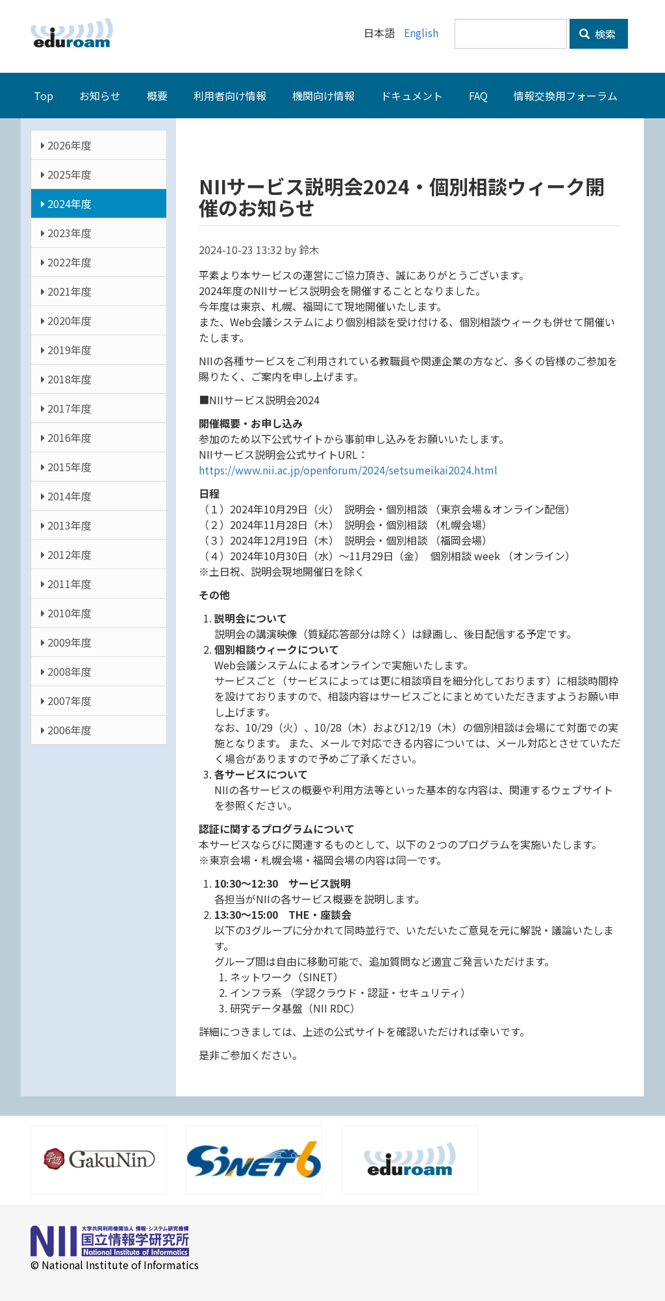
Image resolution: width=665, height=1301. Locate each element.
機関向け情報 (323, 95)
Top (43, 95)
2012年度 (66, 554)
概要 (157, 95)
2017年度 (66, 408)
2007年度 (66, 700)
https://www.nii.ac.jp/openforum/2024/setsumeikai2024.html (348, 470)
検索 (597, 34)
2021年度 (66, 291)
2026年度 (66, 145)
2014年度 (66, 496)
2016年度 (66, 437)
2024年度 (66, 203)
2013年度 (66, 525)
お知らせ (100, 95)
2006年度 (66, 730)
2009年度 (66, 642)
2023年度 (66, 232)
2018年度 (66, 379)
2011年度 (66, 583)
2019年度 (66, 349)
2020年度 (66, 320)
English (421, 32)
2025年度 (66, 174)
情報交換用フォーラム (566, 95)
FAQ (478, 95)
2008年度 (66, 671)
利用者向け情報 (230, 95)
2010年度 (66, 613)
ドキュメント (412, 95)
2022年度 (66, 262)
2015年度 (66, 466)
